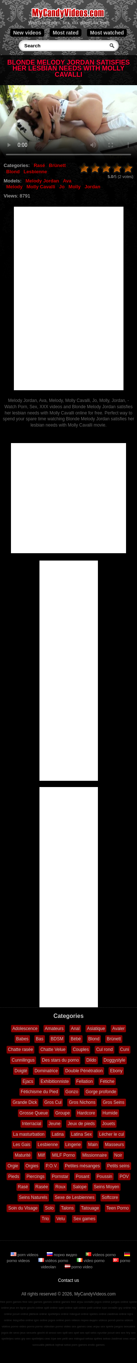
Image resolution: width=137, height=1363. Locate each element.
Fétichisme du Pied (39, 1091)
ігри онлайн (110, 1307)
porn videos (25, 1255)
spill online (51, 1307)
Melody (14, 186)
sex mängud (77, 1338)
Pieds (13, 1176)
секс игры (93, 1326)
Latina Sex (81, 1134)
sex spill (62, 1332)
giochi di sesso (46, 1332)
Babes (22, 1038)
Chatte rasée (20, 1049)
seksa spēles (93, 1338)
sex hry (125, 1332)
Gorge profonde (100, 1091)
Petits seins (118, 1165)
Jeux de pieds (81, 1123)
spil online (80, 1307)
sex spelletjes (35, 1338)
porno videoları (45, 1326)
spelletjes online (58, 1314)
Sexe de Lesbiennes (75, 1197)
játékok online (38, 1314)
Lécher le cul (111, 1134)
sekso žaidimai (112, 1338)
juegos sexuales (124, 1326)
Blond (13, 171)
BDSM (57, 1038)
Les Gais (21, 1144)
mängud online (78, 1314)
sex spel (73, 1332)
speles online (98, 1314)
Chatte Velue (52, 1049)
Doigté (21, 1070)
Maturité (22, 1155)
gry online (124, 1307)
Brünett (57, 165)
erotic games (96, 1344)
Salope (79, 1186)
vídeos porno (101, 1255)
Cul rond (104, 1049)
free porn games (11, 1302)
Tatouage (90, 1208)
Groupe (62, 1113)
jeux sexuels (28, 1332)
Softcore (110, 1197)
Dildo (91, 1060)
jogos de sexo (10, 1332)
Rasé (39, 165)
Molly (75, 186)
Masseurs (114, 1144)
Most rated (66, 33)
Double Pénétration (84, 1070)
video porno (91, 1260)
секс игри (129, 1338)
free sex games (32, 1302)
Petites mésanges (82, 1165)
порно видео (62, 1255)
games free (68, 1302)
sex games (79, 1326)
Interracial (31, 1123)
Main (93, 1144)
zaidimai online (117, 1314)
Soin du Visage (23, 1208)
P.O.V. (52, 1165)
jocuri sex (114, 1332)
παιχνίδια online (23, 1320)
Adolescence (25, 1028)
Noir (118, 1155)
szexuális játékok (43, 1344)
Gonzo (71, 1091)
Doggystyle (114, 1060)
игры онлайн (85, 1302)
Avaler (118, 1028)
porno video (79, 1267)
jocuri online (20, 1314)
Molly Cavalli (40, 186)
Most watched (107, 33)
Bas (39, 1038)
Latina (58, 1134)
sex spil (85, 1332)
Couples (81, 1049)
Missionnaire (94, 1155)
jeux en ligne (18, 1307)
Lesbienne (35, 171)
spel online (65, 1307)
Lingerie (73, 1144)
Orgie (12, 1165)
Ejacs (28, 1081)
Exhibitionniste (55, 1081)
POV (124, 1176)
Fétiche (107, 1081)
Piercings (35, 1176)
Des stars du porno (60, 1060)
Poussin (105, 1176)
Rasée (41, 1186)
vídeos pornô (107, 1320)
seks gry (20, 1338)
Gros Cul (52, 1102)
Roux (60, 1186)
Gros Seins (113, 1102)
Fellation (84, 1081)
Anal (75, 1028)
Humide (110, 1113)
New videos (27, 33)
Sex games (84, 1218)
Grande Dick (24, 1102)
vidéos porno (53, 1260)
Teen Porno (117, 1208)
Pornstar (60, 1176)
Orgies (32, 1165)
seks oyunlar (99, 1332)
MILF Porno (63, 1155)
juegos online (119, 1302)
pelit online (94, 1307)
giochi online (35, 1307)
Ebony (116, 1070)
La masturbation (29, 1134)
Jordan (92, 186)
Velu (60, 1218)
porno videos (124, 1320)
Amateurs (54, 1028)
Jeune (55, 1123)
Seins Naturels (33, 1197)
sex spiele (107, 1326)
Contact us (68, 1280)
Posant (82, 1176)
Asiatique (96, 1028)
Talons (67, 1208)
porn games (79, 1344)
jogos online (102, 1302)
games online (52, 1302)
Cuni (124, 1049)
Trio (45, 1218)
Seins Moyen (106, 1186)
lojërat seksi (63, 1344)
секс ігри (50, 1338)
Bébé (76, 1038)
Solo (49, 1208)
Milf (41, 1155)
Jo (62, 186)
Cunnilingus (23, 1060)
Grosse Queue (33, 1113)
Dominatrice (46, 1070)
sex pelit (62, 1338)
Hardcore (86, 1113)
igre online (40, 1320)
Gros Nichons (82, 1102)
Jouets (108, 1123)
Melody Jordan (42, 181)
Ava (67, 181)
